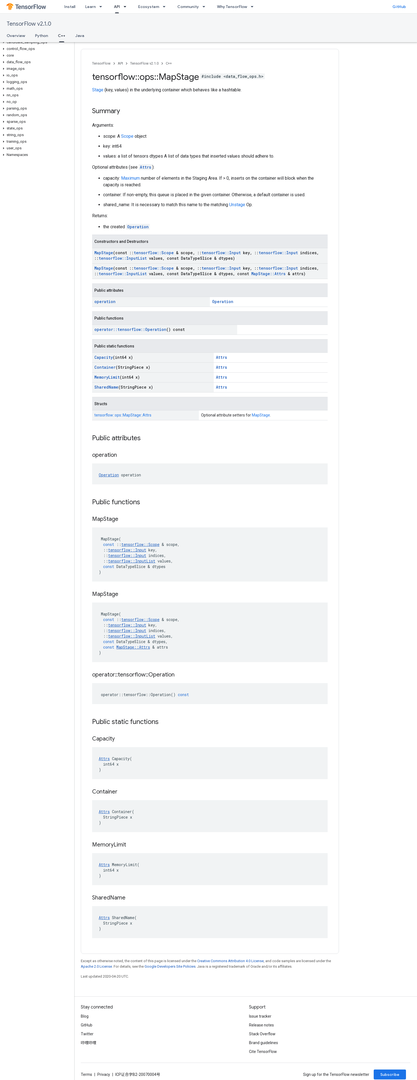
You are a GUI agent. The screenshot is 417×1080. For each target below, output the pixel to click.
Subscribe (389, 1074)
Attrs (145, 167)
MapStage (103, 252)
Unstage (237, 204)
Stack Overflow (262, 1034)
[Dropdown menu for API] (126, 6)
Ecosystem (148, 6)
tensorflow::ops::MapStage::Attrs (122, 415)
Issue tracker (260, 1016)
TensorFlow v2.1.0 (29, 23)
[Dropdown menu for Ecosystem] (165, 6)
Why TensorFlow (232, 6)
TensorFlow (101, 63)
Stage (97, 89)
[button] (36, 42)
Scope (127, 136)
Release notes (261, 1025)
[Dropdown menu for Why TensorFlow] (253, 6)
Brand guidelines (263, 1043)
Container (105, 367)
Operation (138, 226)
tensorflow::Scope (154, 252)
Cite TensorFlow (263, 1051)
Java (79, 35)
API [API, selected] (117, 6)
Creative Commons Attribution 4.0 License (230, 961)
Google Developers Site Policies (170, 966)
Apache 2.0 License (96, 966)
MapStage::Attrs (268, 273)
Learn (90, 6)
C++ (169, 63)
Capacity (103, 357)
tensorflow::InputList (123, 258)
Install (69, 6)
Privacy (103, 1074)
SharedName (106, 387)
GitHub (399, 6)
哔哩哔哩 (88, 1043)
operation (105, 301)
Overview (16, 35)
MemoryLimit (107, 377)
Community (188, 6)
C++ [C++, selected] (61, 35)
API (120, 63)
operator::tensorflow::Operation (130, 329)
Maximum (130, 178)
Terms (86, 1074)
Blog (85, 1016)
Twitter (87, 1034)
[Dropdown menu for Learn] (102, 6)
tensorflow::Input (221, 252)
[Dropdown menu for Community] (205, 6)
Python (41, 35)
